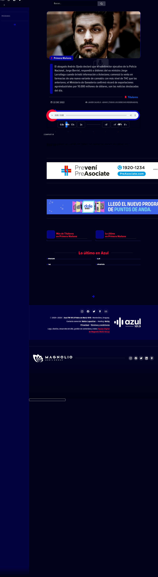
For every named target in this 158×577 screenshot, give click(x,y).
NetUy (107, 497)
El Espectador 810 (76, 550)
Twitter (94, 487)
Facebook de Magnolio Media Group (136, 534)
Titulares (133, 108)
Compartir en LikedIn (112, 146)
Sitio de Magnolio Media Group (53, 534)
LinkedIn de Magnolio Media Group (146, 534)
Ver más (69, 306)
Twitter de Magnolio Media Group (141, 534)
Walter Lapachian (89, 497)
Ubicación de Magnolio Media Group (151, 534)
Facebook (88, 487)
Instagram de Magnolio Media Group (130, 534)
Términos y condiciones (100, 500)
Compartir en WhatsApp (61, 146)
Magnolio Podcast (124, 550)
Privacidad (85, 500)
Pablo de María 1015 (83, 493)
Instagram (82, 487)
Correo (106, 487)
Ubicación (100, 487)
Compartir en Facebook (86, 146)
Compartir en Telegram (74, 146)
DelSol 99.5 (61, 550)
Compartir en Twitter (99, 146)
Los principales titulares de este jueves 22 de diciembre (87, 67)
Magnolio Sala (109, 550)
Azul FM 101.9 (69, 493)
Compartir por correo (124, 146)
